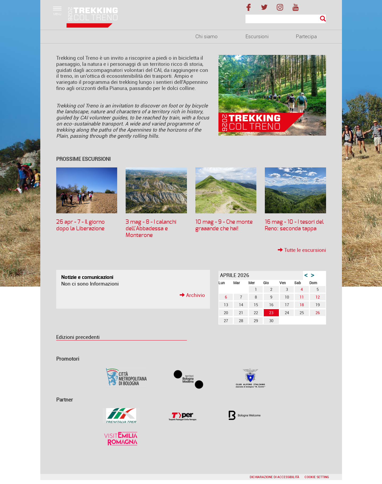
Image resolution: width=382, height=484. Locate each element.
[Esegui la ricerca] (323, 19)
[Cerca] (285, 19)
